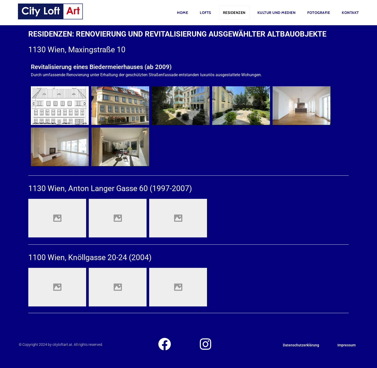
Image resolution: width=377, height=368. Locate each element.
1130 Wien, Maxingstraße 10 (76, 49)
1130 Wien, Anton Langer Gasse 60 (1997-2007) (110, 188)
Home (182, 12)
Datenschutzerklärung (301, 345)
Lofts (205, 12)
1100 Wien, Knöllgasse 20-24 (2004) (89, 257)
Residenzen (234, 12)
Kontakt (350, 12)
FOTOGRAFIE (318, 12)
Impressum (346, 345)
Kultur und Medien (276, 12)
